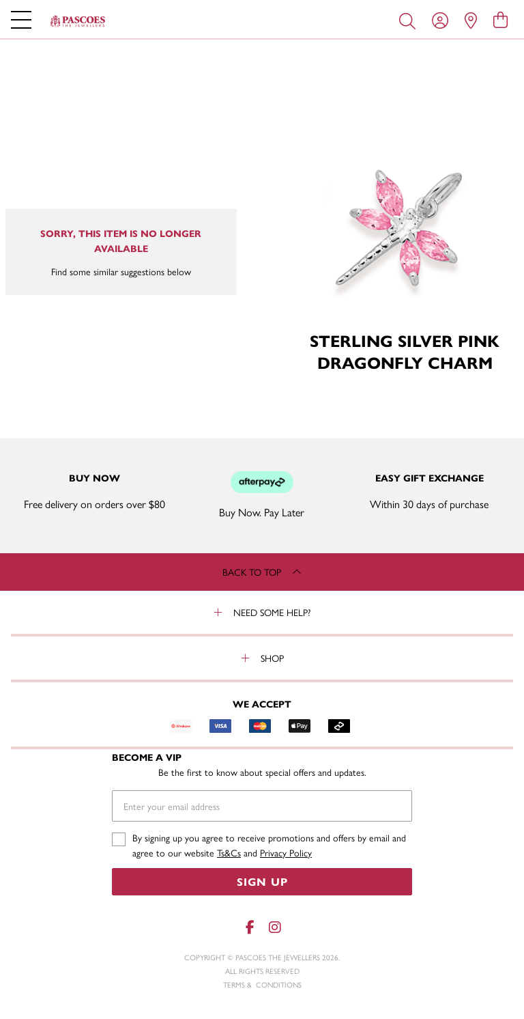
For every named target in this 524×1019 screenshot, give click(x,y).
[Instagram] (274, 927)
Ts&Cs (229, 852)
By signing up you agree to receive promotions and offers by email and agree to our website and (269, 845)
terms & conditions (262, 984)
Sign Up (262, 881)
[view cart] (500, 19)
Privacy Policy (286, 852)
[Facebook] (250, 927)
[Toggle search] (410, 19)
